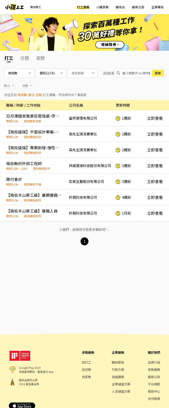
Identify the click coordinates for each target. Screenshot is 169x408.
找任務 (86, 369)
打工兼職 (83, 7)
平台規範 (154, 384)
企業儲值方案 (121, 384)
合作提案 (154, 398)
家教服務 (154, 369)
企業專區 (157, 7)
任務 (24, 58)
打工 (8, 58)
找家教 (86, 377)
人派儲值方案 (121, 391)
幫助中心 (154, 391)
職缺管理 (118, 362)
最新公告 (138, 7)
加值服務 (118, 377)
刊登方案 (118, 369)
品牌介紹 (154, 362)
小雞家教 (102, 7)
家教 (40, 58)
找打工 (86, 362)
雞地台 (120, 7)
